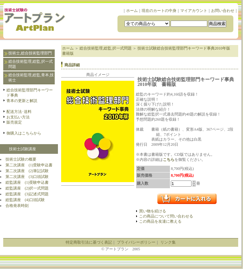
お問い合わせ (222, 10)
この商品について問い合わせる (166, 216)
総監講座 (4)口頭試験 (25, 200)
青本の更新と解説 (21, 100)
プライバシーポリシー (136, 242)
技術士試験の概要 (20, 159)
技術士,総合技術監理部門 (30, 53)
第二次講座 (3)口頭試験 (27, 176)
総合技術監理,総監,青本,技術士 (31, 77)
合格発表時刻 (17, 205)
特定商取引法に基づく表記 (89, 242)
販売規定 (14, 122)
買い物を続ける (152, 211)
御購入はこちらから (23, 133)
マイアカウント (193, 10)
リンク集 (168, 242)
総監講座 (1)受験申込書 (27, 182)
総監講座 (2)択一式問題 (27, 188)
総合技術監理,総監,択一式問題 (30, 64)
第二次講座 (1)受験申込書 (28, 165)
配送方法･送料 (19, 111)
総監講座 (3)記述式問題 (27, 194)
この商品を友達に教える (160, 221)
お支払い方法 (18, 117)
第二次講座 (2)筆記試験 (27, 171)
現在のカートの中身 (159, 10)
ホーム (132, 10)
